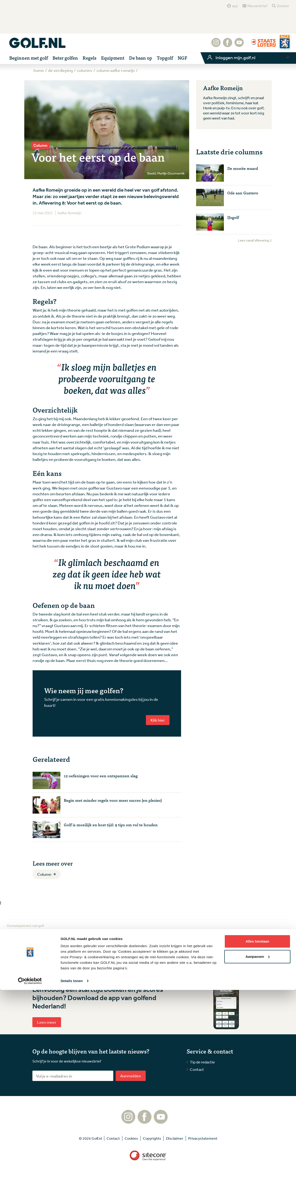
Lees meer (46, 1022)
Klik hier (158, 720)
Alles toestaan (257, 1130)
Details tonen (72, 1170)
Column (44, 874)
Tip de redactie (202, 1062)
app (235, 5)
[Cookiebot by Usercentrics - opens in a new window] (30, 1170)
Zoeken (283, 5)
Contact (197, 1069)
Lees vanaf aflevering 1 (255, 240)
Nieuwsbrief (257, 5)
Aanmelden (130, 1075)
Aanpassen (258, 1145)
